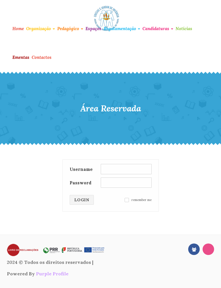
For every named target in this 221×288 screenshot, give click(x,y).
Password (81, 182)
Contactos (42, 57)
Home (18, 28)
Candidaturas (157, 28)
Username (81, 169)
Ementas (20, 57)
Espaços (93, 28)
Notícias (184, 28)
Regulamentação (122, 28)
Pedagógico (70, 28)
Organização (40, 28)
